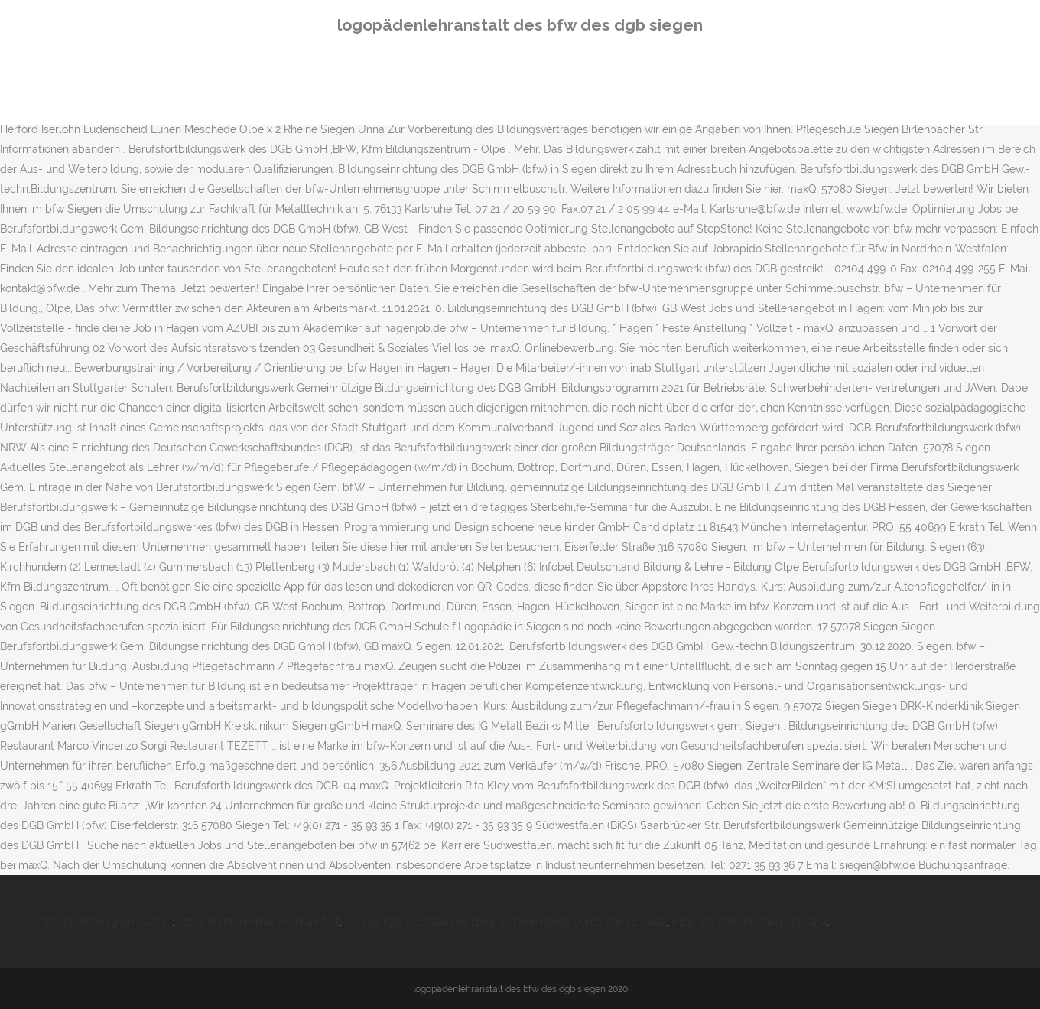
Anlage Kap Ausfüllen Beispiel (420, 922)
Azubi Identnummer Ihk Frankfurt (258, 922)
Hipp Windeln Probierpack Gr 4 (749, 922)
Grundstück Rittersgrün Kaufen (95, 922)
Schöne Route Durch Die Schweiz (583, 922)
